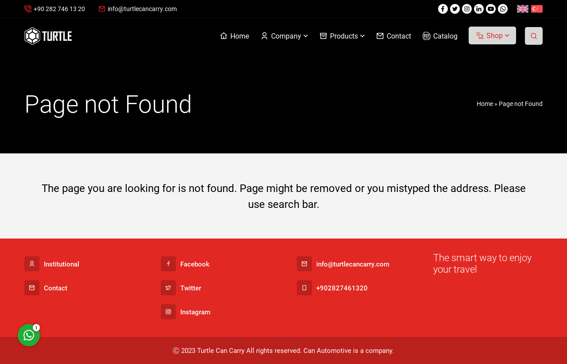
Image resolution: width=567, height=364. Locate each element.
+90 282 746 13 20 (59, 8)
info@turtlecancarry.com (142, 8)
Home (485, 103)
